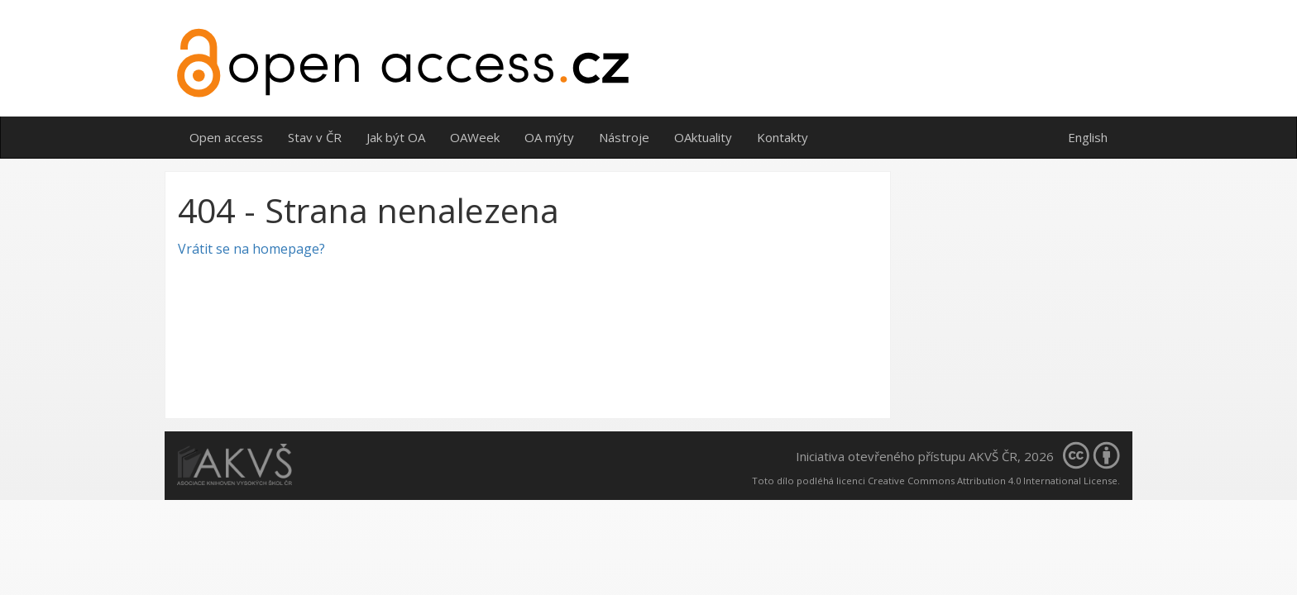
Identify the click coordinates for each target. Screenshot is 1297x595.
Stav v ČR (315, 137)
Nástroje (624, 137)
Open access (226, 137)
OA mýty (549, 137)
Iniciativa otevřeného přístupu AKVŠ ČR (906, 456)
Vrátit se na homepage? (251, 249)
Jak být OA (395, 137)
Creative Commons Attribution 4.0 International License (993, 480)
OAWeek (475, 137)
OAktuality (703, 137)
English (1088, 137)
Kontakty (782, 137)
